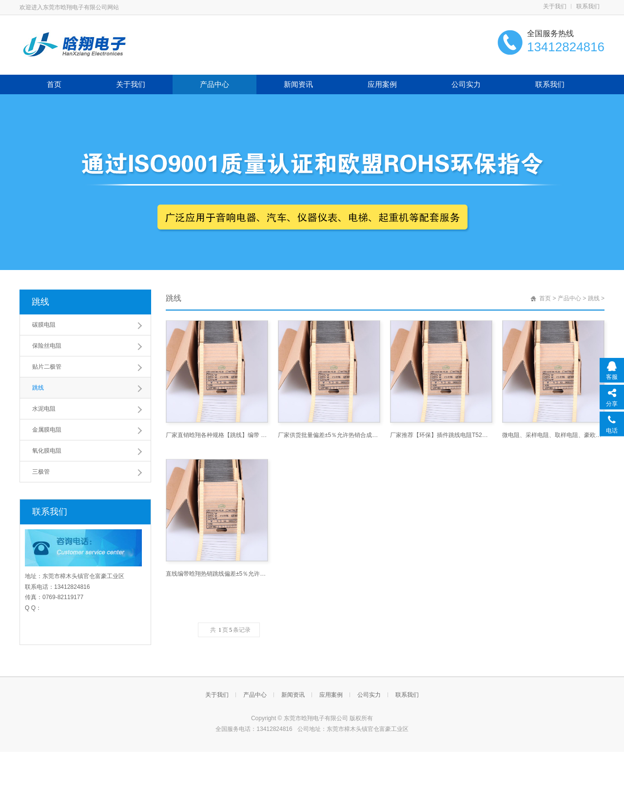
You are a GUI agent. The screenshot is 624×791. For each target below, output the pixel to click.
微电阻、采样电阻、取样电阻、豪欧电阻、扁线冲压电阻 (553, 435)
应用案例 (382, 84)
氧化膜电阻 (46, 450)
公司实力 (466, 84)
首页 (54, 84)
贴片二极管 (46, 366)
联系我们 (588, 6)
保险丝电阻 (46, 345)
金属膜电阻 (46, 429)
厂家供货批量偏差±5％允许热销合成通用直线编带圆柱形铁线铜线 (329, 435)
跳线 (40, 302)
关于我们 (554, 6)
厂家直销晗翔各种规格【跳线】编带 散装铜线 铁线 (217, 435)
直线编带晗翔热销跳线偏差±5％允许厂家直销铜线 (217, 573)
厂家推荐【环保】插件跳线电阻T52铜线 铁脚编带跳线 (441, 435)
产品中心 (214, 84)
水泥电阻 (44, 408)
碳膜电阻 (44, 324)
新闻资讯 (298, 84)
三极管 (41, 471)
